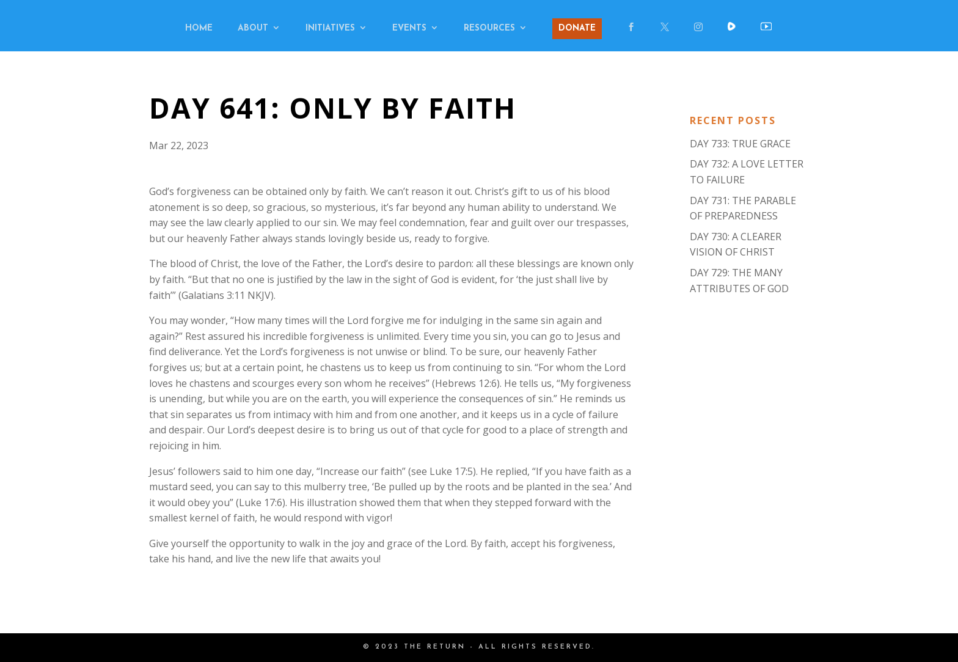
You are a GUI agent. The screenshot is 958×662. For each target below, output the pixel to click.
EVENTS (409, 28)
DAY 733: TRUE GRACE (740, 143)
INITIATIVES (330, 28)
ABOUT (253, 28)
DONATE (577, 28)
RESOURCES (489, 28)
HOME (199, 28)
